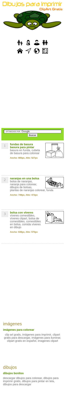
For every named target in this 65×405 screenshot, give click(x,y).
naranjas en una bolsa (24, 178)
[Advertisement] (32, 91)
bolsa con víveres (21, 212)
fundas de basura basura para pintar (22, 146)
